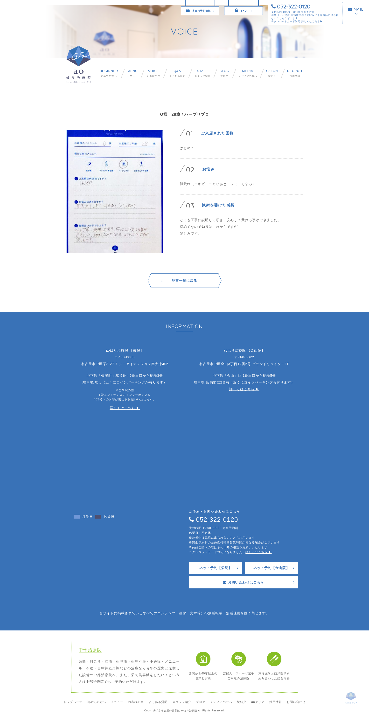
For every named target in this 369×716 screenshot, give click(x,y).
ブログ (224, 73)
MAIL (356, 9)
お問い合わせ (296, 702)
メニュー (132, 73)
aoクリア (257, 702)
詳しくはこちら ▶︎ (125, 408)
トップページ (72, 702)
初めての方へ (109, 73)
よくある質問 (177, 73)
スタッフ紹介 (202, 73)
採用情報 (295, 73)
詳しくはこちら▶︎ (312, 21)
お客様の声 (153, 73)
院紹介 (272, 73)
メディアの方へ (247, 73)
